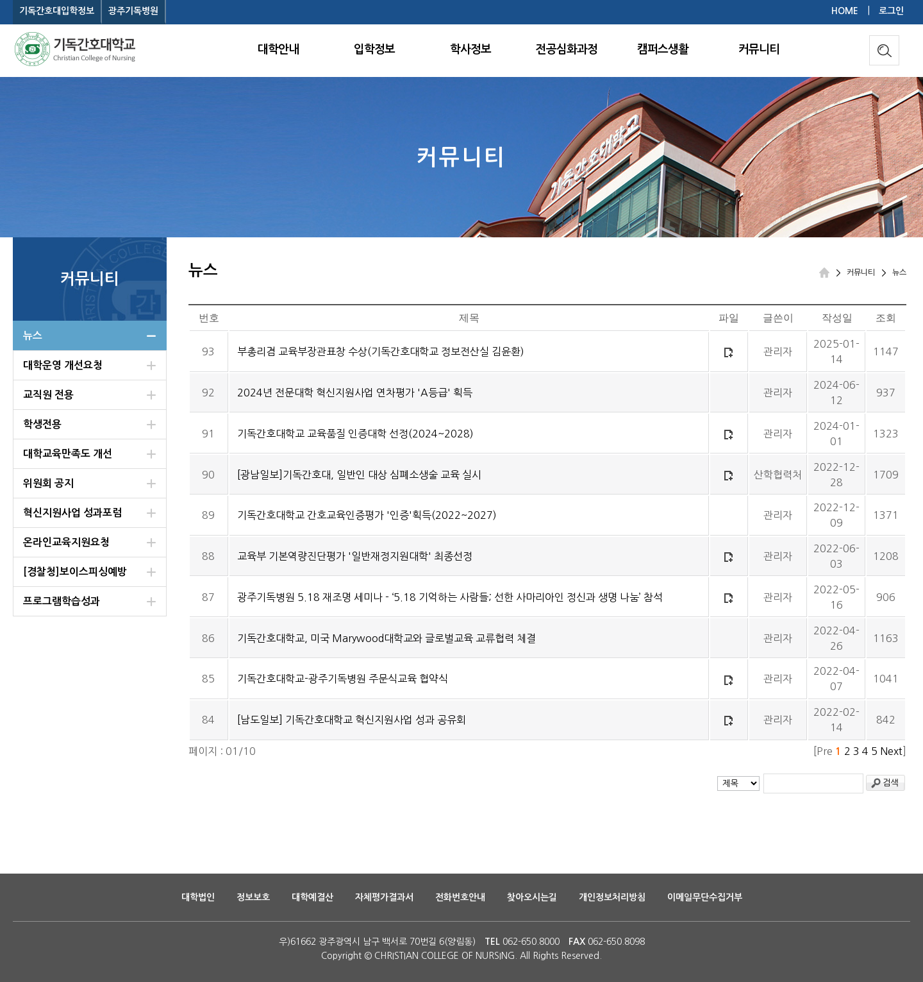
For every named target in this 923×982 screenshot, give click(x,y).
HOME (844, 10)
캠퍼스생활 (662, 49)
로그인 (891, 10)
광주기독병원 (133, 10)
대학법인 (198, 897)
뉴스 (899, 272)
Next (891, 751)
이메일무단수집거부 (704, 897)
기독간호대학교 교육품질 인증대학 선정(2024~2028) (355, 433)
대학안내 (278, 49)
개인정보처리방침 (612, 897)
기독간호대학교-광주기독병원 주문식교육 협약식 (342, 678)
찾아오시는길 (532, 897)
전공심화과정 (566, 49)
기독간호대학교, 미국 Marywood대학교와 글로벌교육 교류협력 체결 (386, 638)
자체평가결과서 (384, 897)
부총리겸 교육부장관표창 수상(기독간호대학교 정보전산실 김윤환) (380, 351)
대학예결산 (312, 897)
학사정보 (470, 49)
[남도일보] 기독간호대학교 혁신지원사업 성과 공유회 (351, 720)
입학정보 (374, 49)
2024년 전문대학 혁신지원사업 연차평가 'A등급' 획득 (354, 392)
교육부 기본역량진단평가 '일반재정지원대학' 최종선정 (354, 556)
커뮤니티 (758, 49)
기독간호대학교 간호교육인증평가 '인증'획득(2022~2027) (367, 515)
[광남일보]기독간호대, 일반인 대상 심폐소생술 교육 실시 (359, 475)
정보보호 (253, 897)
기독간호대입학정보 (56, 10)
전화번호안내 (460, 897)
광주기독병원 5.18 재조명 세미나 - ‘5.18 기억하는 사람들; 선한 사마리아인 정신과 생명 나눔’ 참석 (450, 597)
